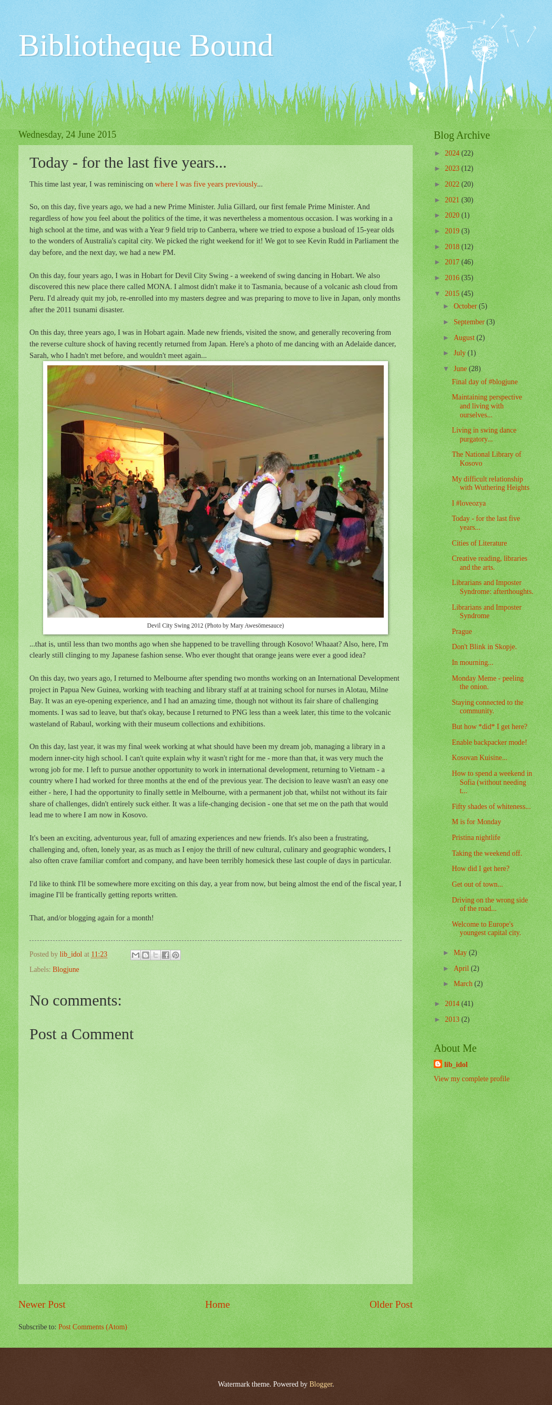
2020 (453, 215)
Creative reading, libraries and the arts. (489, 563)
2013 (453, 1019)
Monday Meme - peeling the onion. (488, 682)
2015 (453, 294)
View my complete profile (471, 1079)
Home (217, 1304)
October (466, 306)
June (461, 369)
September (470, 322)
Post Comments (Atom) (92, 1327)
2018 (453, 247)
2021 (453, 200)
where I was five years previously (206, 184)
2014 (453, 1004)
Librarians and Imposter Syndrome (487, 611)
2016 (453, 278)
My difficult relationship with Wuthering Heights (490, 483)
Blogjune (66, 969)
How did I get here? (480, 869)
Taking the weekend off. (487, 853)
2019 (453, 231)
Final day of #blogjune (484, 382)
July (460, 353)
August (465, 338)
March (464, 984)
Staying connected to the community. (487, 707)
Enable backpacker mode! (489, 742)
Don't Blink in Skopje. (484, 647)
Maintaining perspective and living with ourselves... (487, 405)
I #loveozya (469, 503)
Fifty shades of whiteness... (491, 807)
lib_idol (455, 1065)
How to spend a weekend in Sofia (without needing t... (492, 782)
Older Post (391, 1304)
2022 (453, 184)
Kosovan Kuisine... (479, 758)
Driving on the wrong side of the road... (490, 904)
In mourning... (472, 662)
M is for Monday (476, 822)
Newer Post (42, 1304)
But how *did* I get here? (489, 727)
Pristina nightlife (476, 838)
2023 (453, 168)
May (461, 953)
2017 (453, 262)
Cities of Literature (479, 543)
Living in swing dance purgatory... (484, 434)
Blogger (320, 1384)
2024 (453, 153)
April (462, 968)
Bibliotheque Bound (145, 45)
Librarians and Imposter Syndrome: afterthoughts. (492, 587)
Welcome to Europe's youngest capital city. (486, 928)
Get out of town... (477, 884)
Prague (462, 631)
